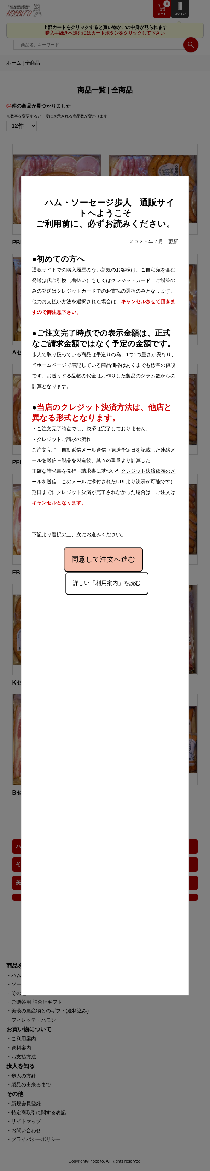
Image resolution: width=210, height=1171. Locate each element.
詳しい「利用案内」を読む (107, 583)
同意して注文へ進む (103, 559)
